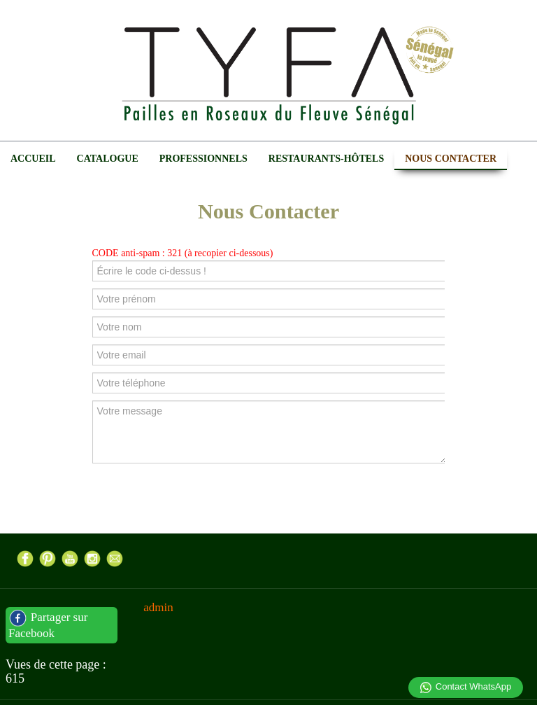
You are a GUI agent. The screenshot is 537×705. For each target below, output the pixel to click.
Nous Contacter (450, 158)
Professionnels (203, 158)
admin (158, 607)
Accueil (33, 158)
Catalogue (107, 158)
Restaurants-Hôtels (326, 158)
